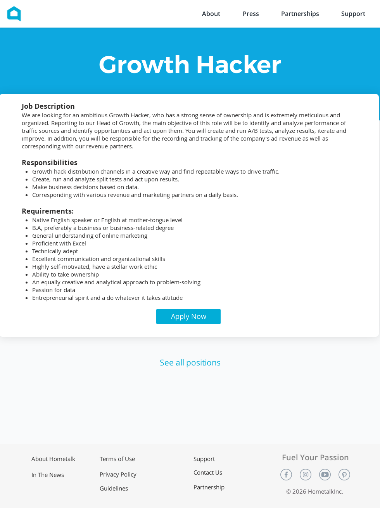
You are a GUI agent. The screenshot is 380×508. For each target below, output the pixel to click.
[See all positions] (190, 363)
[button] (188, 316)
